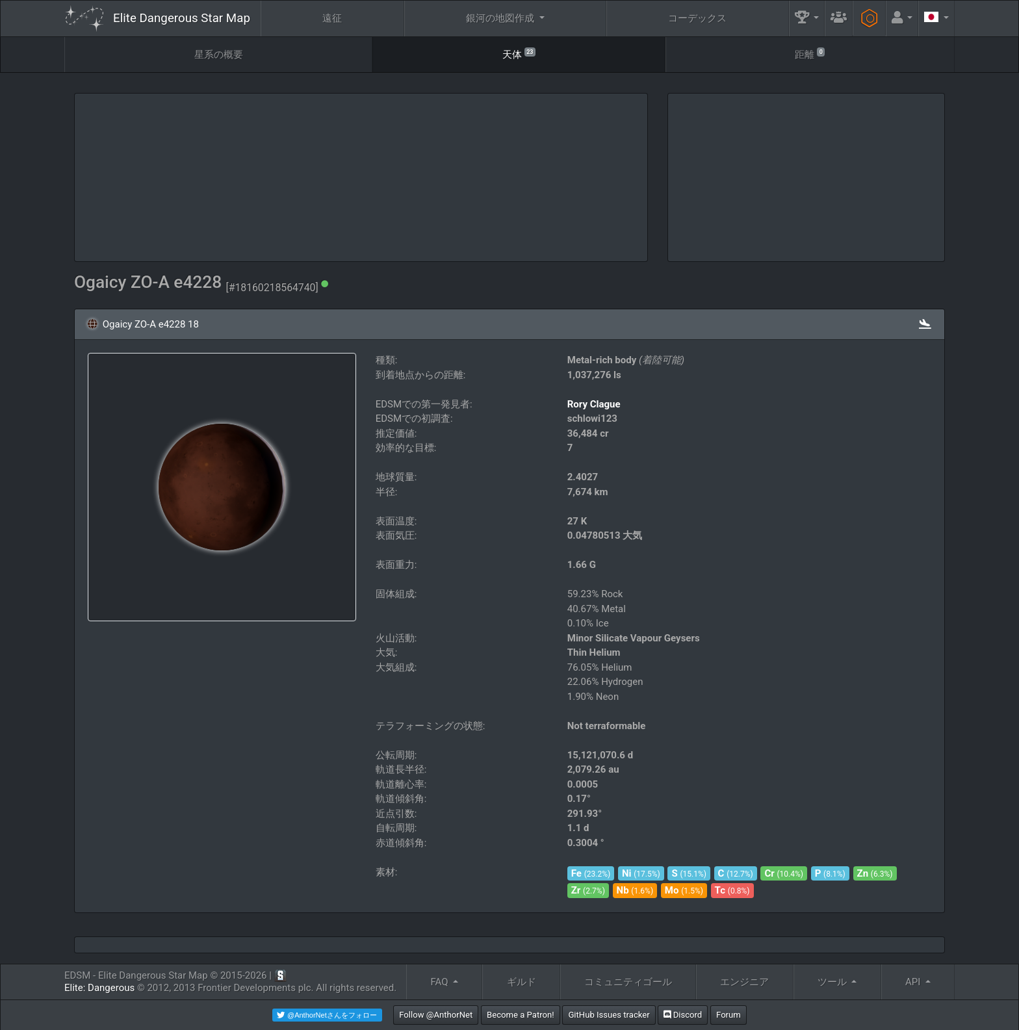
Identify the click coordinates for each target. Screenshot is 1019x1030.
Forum (728, 1015)
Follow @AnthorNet (435, 1015)
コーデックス (697, 18)
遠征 (332, 18)
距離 (810, 53)
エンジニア (744, 982)
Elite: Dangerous (99, 988)
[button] (807, 18)
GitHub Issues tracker (608, 1015)
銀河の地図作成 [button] (501, 18)
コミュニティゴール (628, 982)
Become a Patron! (520, 1015)
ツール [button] (833, 982)
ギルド (521, 982)
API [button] (914, 982)
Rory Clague (594, 404)
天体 (518, 53)
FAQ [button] (440, 982)
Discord (683, 1015)
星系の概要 (218, 54)
